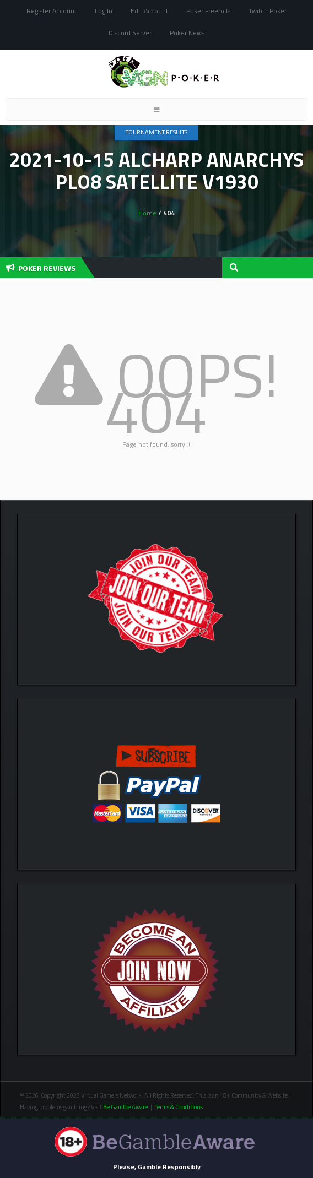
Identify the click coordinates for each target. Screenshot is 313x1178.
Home (147, 213)
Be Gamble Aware (125, 1107)
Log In (103, 11)
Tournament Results (156, 132)
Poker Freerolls (208, 11)
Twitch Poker (268, 11)
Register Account (51, 11)
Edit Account (149, 11)
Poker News (187, 33)
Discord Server (130, 33)
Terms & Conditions (179, 1107)
